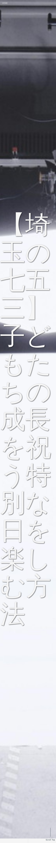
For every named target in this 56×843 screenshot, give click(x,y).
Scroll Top (50, 840)
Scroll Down (28, 831)
